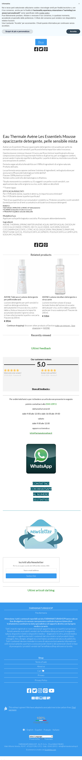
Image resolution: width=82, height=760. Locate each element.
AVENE (46, 328)
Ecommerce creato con (41, 750)
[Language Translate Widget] (41, 736)
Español (38, 729)
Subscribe (31, 575)
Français (47, 729)
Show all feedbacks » (41, 389)
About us (41, 666)
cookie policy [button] (44, 13)
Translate (46, 739)
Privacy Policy (41, 680)
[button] (79, 3)
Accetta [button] (73, 31)
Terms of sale (41, 662)
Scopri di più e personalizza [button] (17, 31)
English (30, 729)
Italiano (56, 729)
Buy (41, 42)
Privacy (41, 675)
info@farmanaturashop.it (68, 746)
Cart (41, 671)
